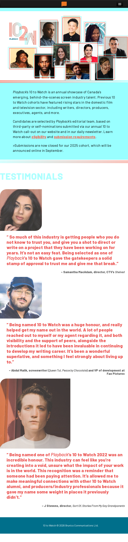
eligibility (38, 137)
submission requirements (75, 137)
